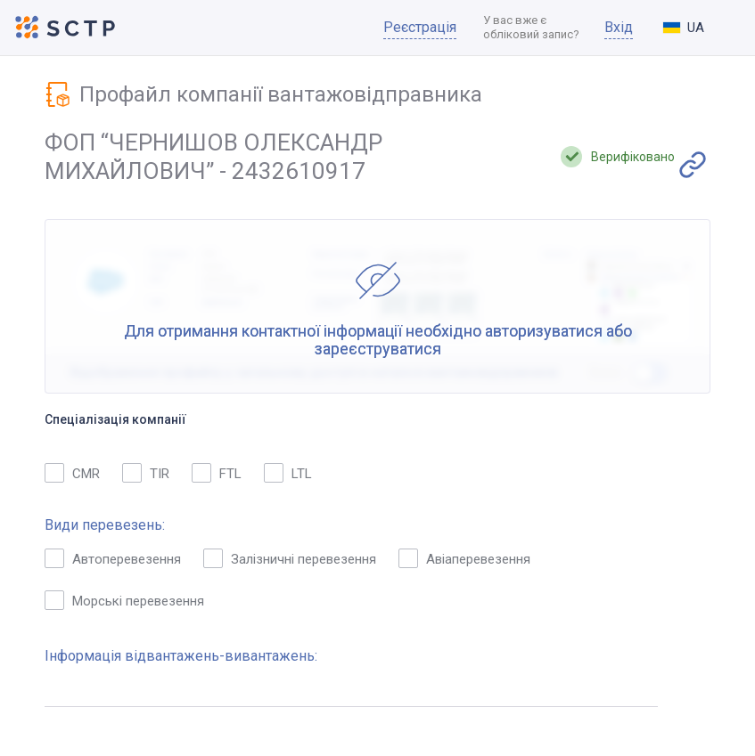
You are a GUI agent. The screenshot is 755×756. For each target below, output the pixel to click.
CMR (72, 473)
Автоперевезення (113, 558)
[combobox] (698, 28)
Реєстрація (419, 27)
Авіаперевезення (464, 558)
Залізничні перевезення (289, 558)
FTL (217, 473)
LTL (288, 473)
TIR (145, 473)
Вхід (618, 27)
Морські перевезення (124, 600)
